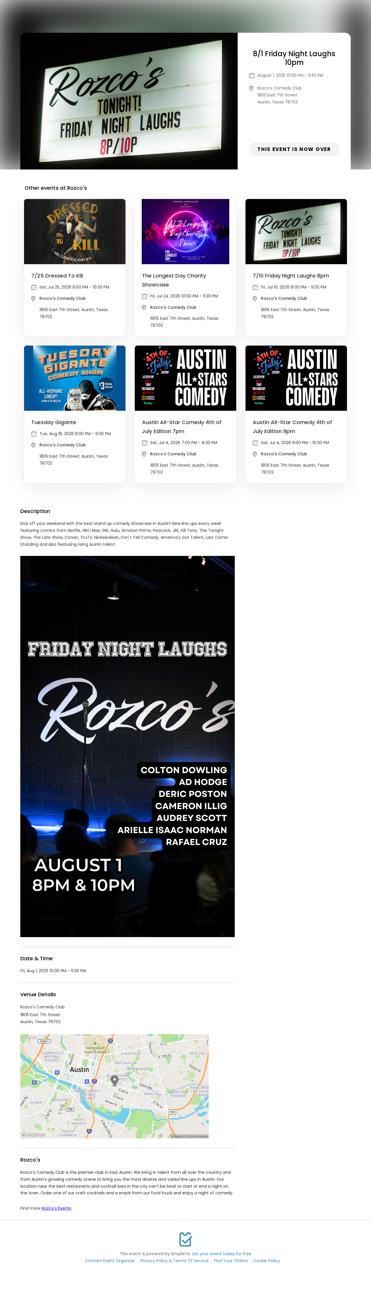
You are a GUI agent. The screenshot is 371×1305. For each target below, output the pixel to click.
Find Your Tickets (231, 1261)
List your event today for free (221, 1254)
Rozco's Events (56, 1208)
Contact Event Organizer (110, 1261)
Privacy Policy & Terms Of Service (175, 1261)
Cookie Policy (266, 1261)
